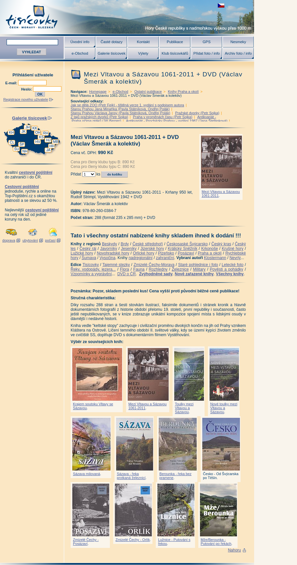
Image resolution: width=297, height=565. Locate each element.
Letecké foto (233, 264)
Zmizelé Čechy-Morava (154, 264)
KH (11, 132)
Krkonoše (209, 248)
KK (34, 128)
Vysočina (107, 258)
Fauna (139, 269)
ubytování (30, 240)
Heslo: (27, 89)
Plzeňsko (166, 253)
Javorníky (108, 248)
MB (55, 142)
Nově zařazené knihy (194, 274)
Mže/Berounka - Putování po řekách (216, 542)
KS (41, 137)
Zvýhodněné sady (155, 274)
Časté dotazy (111, 42)
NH (25, 151)
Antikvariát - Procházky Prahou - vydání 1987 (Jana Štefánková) (176, 121)
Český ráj (88, 248)
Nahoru (234, 550)
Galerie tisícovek (111, 53)
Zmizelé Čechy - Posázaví (86, 542)
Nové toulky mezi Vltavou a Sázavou (223, 408)
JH (27, 127)
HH (52, 146)
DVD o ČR (126, 274)
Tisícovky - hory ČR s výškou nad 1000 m (127, 17)
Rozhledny (158, 269)
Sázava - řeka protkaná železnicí (131, 476)
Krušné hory (233, 248)
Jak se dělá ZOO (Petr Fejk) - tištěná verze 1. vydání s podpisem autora (127, 105)
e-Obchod (80, 53)
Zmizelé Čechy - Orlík (133, 540)
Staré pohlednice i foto (198, 264)
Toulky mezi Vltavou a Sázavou (184, 408)
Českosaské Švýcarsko (187, 244)
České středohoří (148, 244)
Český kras (221, 244)
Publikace (175, 42)
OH (37, 132)
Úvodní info (79, 42)
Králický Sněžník (183, 248)
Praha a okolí (210, 253)
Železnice (180, 269)
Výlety (143, 53)
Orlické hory (143, 253)
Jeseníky (128, 248)
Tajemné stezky (116, 264)
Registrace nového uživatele (25, 99)
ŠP (21, 144)
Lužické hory (82, 253)
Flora (124, 269)
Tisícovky (90, 264)
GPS (207, 42)
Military (199, 269)
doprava (8, 240)
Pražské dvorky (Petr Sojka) (197, 113)
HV (37, 142)
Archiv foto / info (238, 53)
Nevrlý (235, 258)
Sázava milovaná (86, 474)
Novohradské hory (113, 253)
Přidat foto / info (206, 53)
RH (46, 133)
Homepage (98, 92)
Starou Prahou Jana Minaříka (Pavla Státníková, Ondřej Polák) (120, 109)
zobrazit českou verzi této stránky (221, 5)
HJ (48, 140)
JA (48, 150)
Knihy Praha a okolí (183, 92)
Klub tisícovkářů (175, 53)
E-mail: (11, 83)
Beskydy (109, 244)
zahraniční (165, 258)
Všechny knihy (230, 274)
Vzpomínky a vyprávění (91, 274)
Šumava (89, 258)
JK (23, 131)
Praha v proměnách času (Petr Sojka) (162, 117)
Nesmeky (238, 42)
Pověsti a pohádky (226, 269)
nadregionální (141, 258)
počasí (50, 240)
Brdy (125, 244)
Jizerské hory (152, 248)
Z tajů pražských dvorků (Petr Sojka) (99, 117)
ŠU (16, 149)
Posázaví (186, 253)
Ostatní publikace (148, 92)
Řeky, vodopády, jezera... (93, 269)
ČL (12, 142)
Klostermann (215, 258)
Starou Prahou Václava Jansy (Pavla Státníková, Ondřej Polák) (120, 113)
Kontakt (143, 42)
